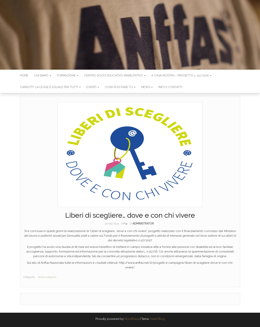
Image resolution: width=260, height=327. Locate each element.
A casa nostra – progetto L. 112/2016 (181, 75)
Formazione (67, 75)
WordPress (131, 319)
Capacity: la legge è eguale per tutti (50, 87)
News (147, 87)
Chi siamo (42, 75)
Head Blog (157, 319)
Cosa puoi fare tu (120, 87)
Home (24, 75)
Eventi (92, 87)
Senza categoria (47, 277)
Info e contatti (170, 87)
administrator (143, 223)
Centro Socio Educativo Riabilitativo (115, 75)
